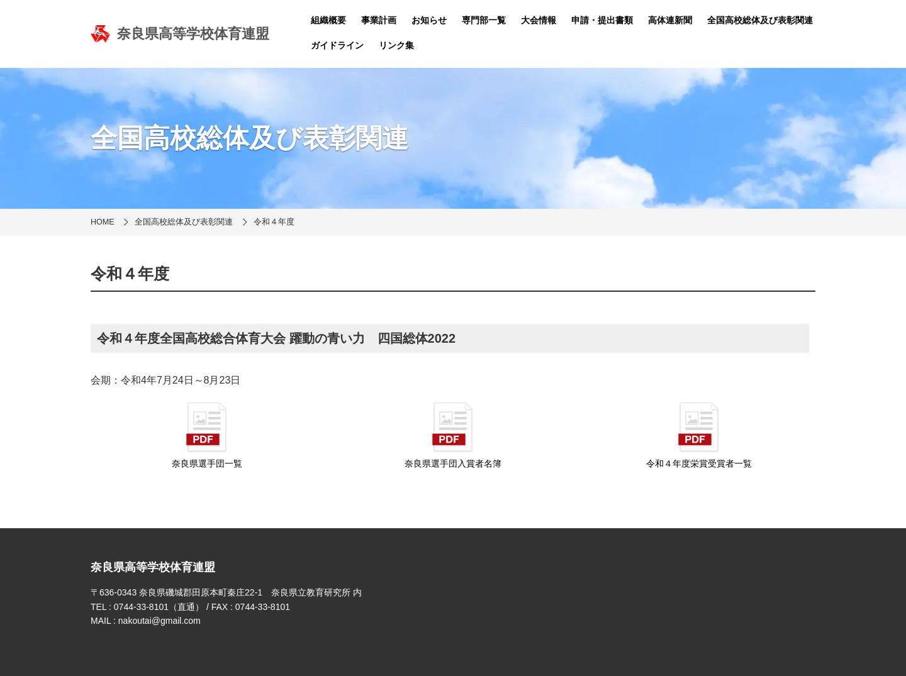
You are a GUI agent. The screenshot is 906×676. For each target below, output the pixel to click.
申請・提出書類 (602, 20)
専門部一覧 (484, 20)
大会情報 (538, 20)
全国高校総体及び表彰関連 (760, 20)
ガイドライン (337, 45)
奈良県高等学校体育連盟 (180, 34)
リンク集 (396, 45)
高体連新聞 (670, 20)
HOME (103, 222)
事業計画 (378, 20)
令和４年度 (274, 222)
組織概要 (328, 20)
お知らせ (429, 20)
